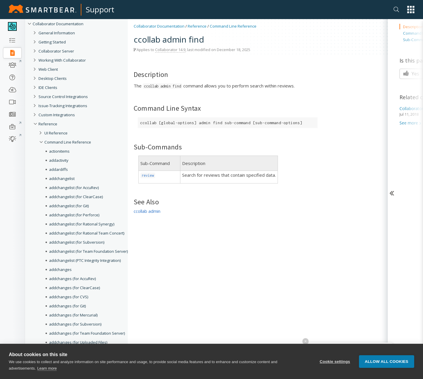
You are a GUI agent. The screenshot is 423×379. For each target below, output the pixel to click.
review (148, 175)
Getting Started (52, 42)
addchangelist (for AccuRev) (74, 187)
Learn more (47, 368)
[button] (410, 9)
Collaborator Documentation (58, 23)
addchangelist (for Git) (69, 205)
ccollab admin (147, 211)
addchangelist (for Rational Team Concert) (87, 233)
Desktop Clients (52, 78)
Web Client (48, 69)
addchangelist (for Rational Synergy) (82, 224)
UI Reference (56, 133)
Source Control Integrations (63, 96)
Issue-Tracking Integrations (62, 105)
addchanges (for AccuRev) (72, 278)
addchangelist (62, 178)
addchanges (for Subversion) (75, 324)
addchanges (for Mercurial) (73, 315)
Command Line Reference (67, 142)
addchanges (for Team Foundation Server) (87, 333)
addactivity (58, 160)
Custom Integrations (56, 114)
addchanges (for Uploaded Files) (78, 342)
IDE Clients (47, 87)
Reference (47, 124)
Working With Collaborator (62, 60)
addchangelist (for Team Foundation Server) (88, 251)
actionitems (59, 151)
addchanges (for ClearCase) (74, 287)
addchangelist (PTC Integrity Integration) (85, 260)
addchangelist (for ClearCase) (76, 196)
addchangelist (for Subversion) (77, 242)
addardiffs (58, 169)
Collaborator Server (56, 51)
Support (100, 9)
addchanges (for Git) (67, 306)
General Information (56, 33)
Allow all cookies (386, 361)
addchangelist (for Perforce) (74, 215)
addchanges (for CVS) (68, 296)
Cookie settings (335, 361)
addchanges (60, 269)
